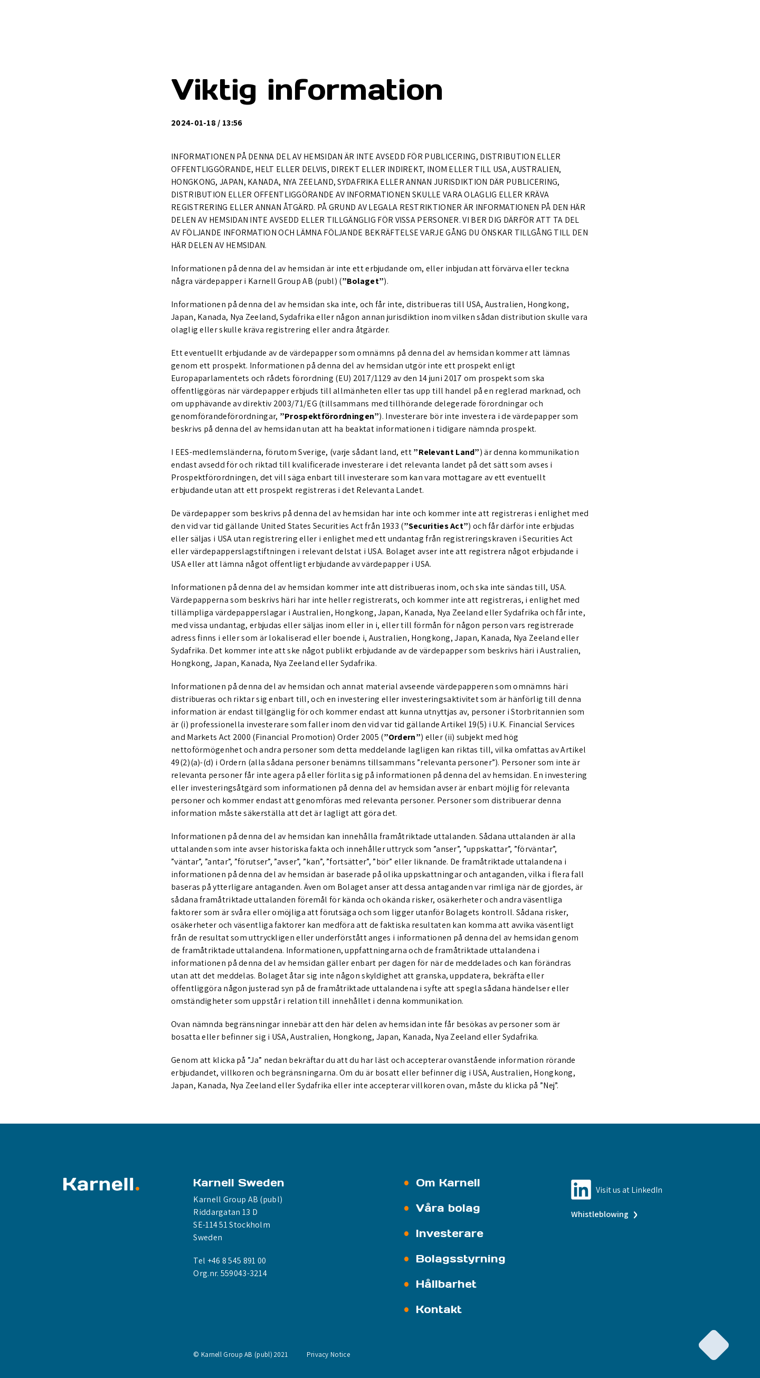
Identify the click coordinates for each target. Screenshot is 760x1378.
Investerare (449, 1233)
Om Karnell (448, 1182)
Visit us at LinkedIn (629, 1189)
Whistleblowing (603, 1214)
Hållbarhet (446, 1284)
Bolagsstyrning (461, 1258)
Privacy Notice (328, 1354)
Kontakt (439, 1309)
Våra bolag (448, 1208)
